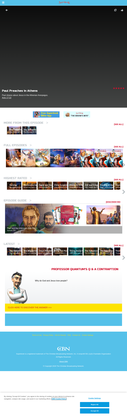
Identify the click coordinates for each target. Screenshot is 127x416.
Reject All (94, 404)
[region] (63, 404)
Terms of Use (37, 380)
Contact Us (76, 380)
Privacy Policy (48, 380)
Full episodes (18, 156)
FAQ (69, 380)
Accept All (95, 411)
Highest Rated (18, 201)
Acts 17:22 (6, 98)
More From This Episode (26, 122)
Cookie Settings (87, 380)
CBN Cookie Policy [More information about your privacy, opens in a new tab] (59, 399)
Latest (12, 278)
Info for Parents (60, 380)
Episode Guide (17, 234)
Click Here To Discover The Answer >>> (30, 352)
